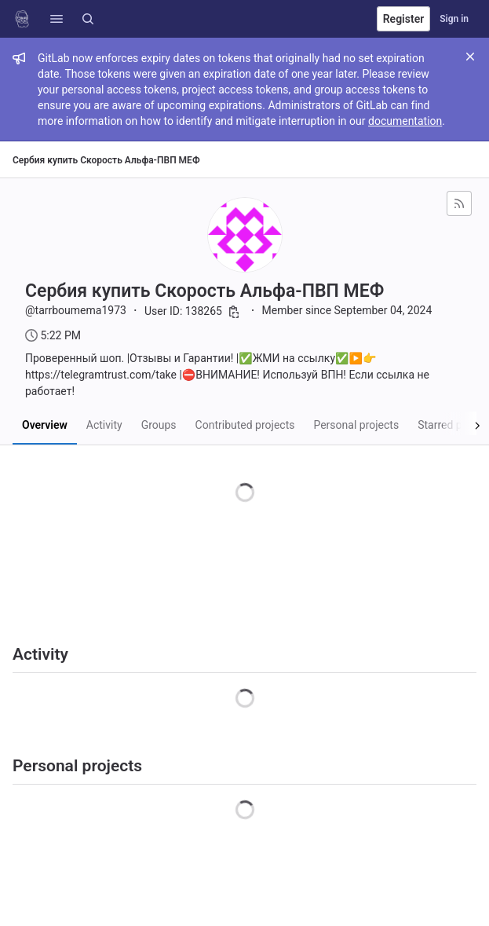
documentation (405, 121)
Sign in (454, 18)
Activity (104, 425)
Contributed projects (245, 425)
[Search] (87, 18)
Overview (45, 425)
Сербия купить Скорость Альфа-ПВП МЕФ (106, 160)
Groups (159, 425)
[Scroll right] (459, 423)
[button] (56, 18)
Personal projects (356, 425)
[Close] (470, 56)
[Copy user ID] (233, 311)
